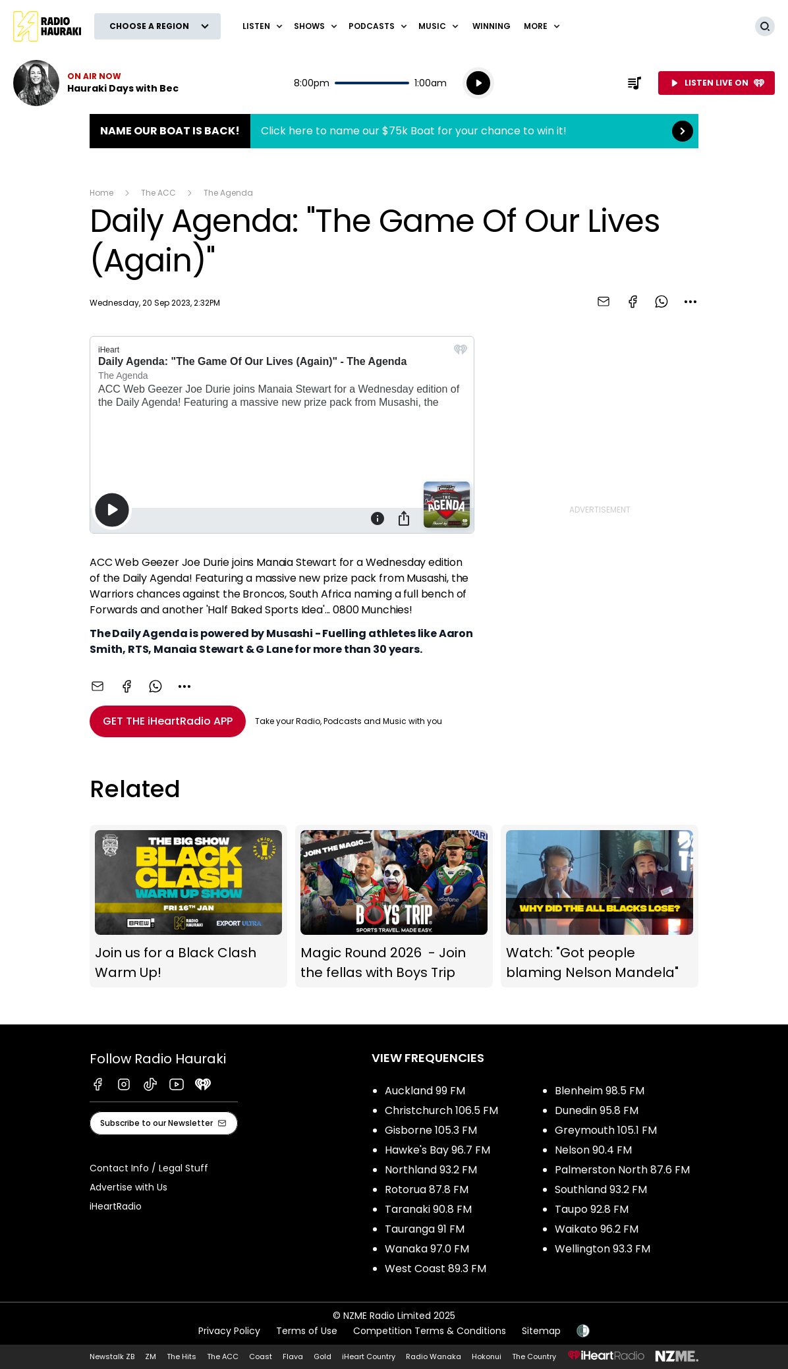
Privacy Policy (229, 1330)
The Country (534, 1356)
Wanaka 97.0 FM (427, 1248)
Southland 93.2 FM (601, 1189)
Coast (260, 1356)
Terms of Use (306, 1330)
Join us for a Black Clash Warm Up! (188, 906)
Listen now (96, 83)
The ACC (158, 192)
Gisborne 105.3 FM (431, 1130)
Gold (322, 1356)
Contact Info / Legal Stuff (149, 1168)
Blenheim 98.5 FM (599, 1090)
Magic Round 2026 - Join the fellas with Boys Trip (394, 906)
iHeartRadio (116, 1206)
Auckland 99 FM (425, 1090)
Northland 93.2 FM (431, 1169)
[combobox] (690, 302)
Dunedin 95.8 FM (596, 1110)
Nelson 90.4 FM (593, 1150)
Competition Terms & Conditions (429, 1330)
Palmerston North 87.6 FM (622, 1169)
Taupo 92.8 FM (592, 1209)
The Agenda (228, 192)
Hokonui (486, 1356)
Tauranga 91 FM (424, 1229)
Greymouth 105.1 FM (606, 1130)
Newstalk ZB (112, 1356)
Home (101, 192)
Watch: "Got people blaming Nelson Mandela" (599, 906)
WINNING (491, 26)
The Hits (181, 1356)
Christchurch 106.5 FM (441, 1110)
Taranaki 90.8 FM (428, 1209)
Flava (293, 1356)
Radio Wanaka (433, 1356)
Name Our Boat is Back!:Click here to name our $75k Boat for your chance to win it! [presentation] (394, 131)
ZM (150, 1356)
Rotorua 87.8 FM (426, 1189)
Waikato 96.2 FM (596, 1229)
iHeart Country (368, 1356)
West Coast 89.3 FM (435, 1268)
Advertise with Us (128, 1187)
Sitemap (541, 1330)
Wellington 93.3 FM (602, 1248)
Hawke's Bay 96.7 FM (437, 1150)
